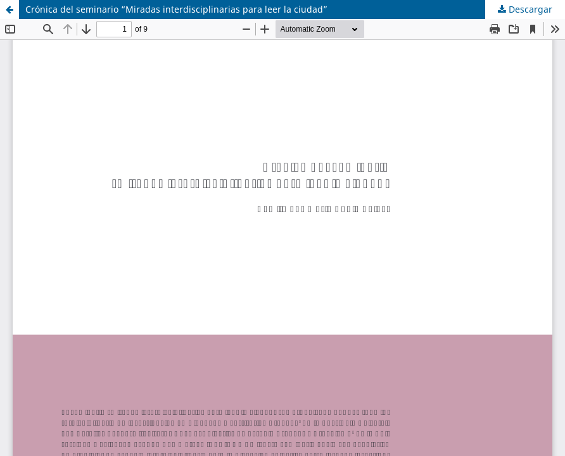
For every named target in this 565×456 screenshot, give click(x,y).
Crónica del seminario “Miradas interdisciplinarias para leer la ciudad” (176, 9)
